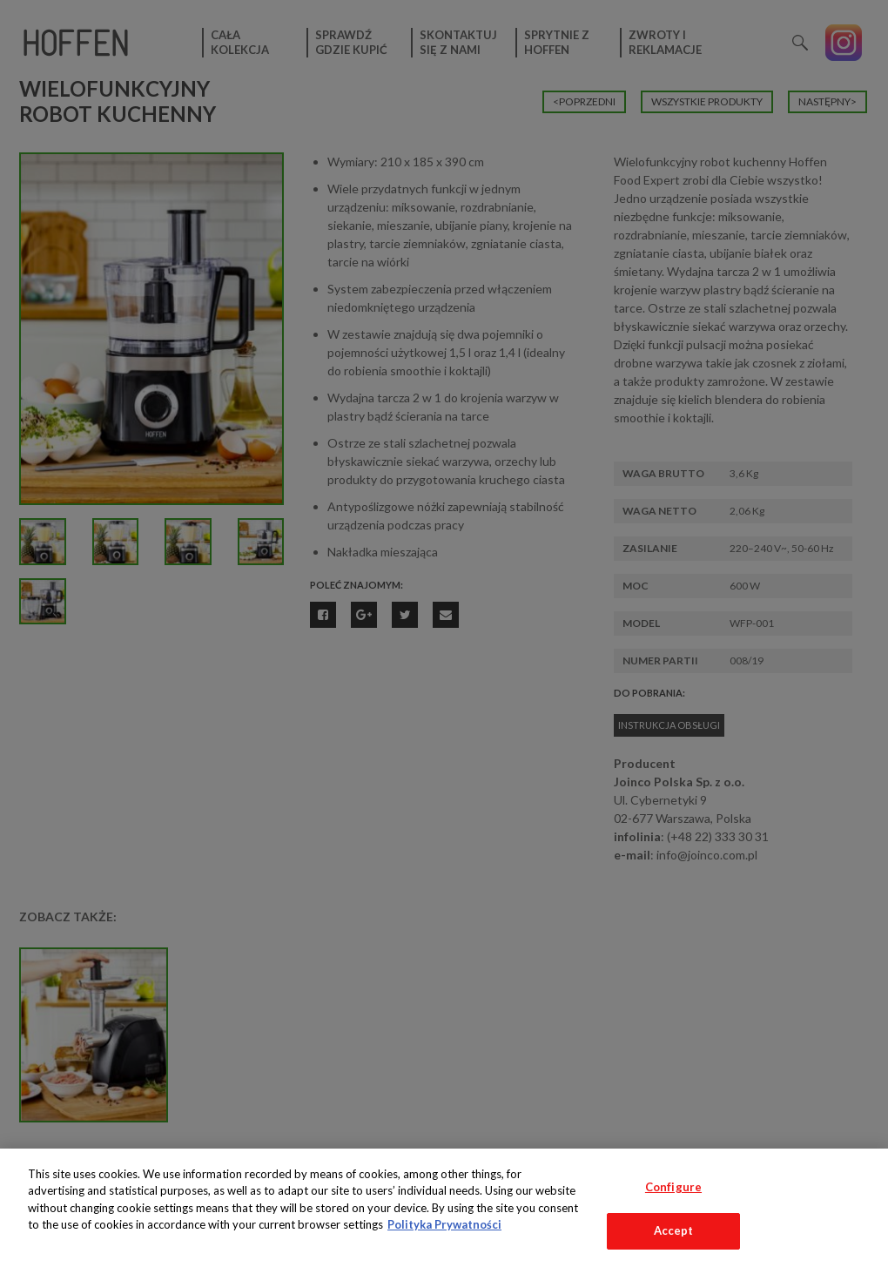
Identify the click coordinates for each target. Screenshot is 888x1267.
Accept (674, 1230)
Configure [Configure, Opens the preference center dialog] (673, 1187)
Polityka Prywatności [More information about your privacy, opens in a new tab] (444, 1224)
